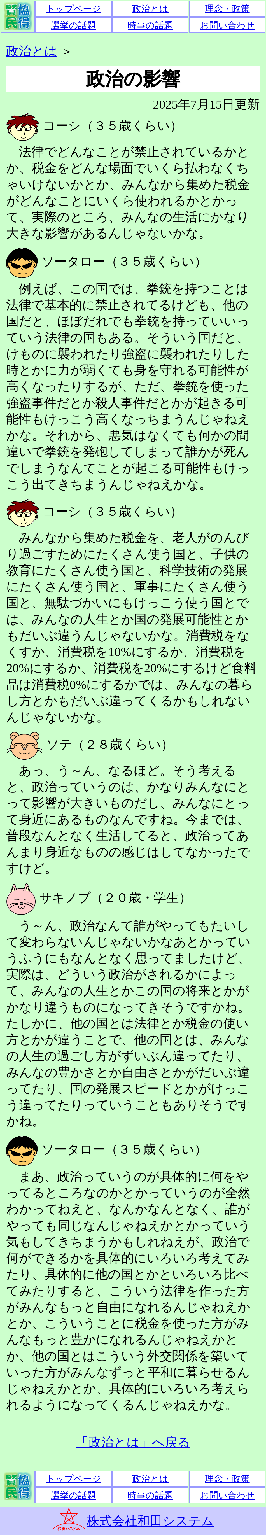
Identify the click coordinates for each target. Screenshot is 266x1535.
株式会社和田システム (150, 1521)
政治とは (31, 51)
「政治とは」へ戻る (133, 1442)
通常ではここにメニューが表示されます (133, 17)
